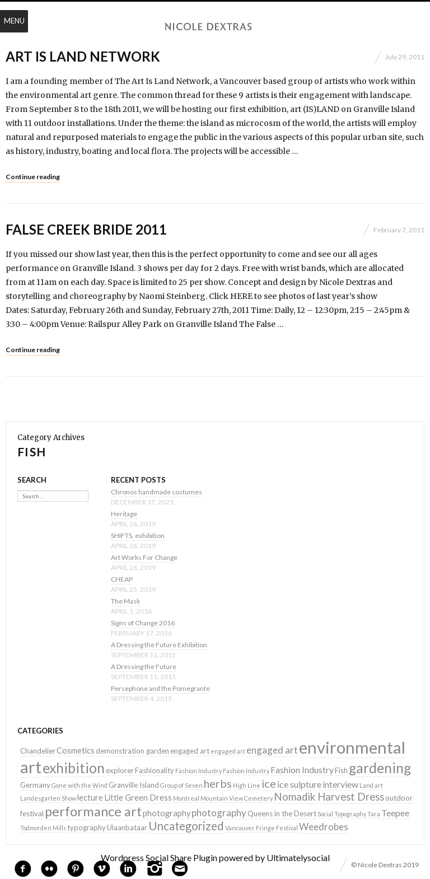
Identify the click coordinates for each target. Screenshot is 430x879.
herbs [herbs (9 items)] (218, 783)
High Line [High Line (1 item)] (246, 785)
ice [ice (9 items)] (268, 783)
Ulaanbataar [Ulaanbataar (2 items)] (127, 827)
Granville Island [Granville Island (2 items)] (134, 784)
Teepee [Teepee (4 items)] (395, 812)
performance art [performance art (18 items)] (93, 811)
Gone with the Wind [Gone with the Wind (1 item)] (80, 785)
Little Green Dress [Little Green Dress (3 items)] (138, 797)
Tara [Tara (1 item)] (373, 813)
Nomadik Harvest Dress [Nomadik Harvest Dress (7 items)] (329, 797)
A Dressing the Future (143, 666)
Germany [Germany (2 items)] (35, 784)
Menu (14, 20)
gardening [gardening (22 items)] (380, 768)
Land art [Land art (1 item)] (371, 785)
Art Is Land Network (83, 56)
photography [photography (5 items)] (218, 813)
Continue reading (33, 176)
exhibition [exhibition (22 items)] (74, 768)
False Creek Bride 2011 (86, 229)
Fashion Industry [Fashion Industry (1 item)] (198, 770)
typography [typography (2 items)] (86, 827)
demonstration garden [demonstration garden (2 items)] (132, 750)
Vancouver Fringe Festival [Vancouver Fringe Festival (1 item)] (261, 827)
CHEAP (122, 579)
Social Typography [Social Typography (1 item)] (341, 813)
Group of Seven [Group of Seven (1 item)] (181, 785)
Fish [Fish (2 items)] (341, 770)
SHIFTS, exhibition (138, 535)
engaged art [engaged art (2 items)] (189, 750)
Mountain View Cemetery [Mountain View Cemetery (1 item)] (236, 798)
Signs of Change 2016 (143, 623)
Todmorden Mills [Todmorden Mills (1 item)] (43, 827)
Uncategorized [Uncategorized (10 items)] (186, 826)
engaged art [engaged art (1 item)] (228, 751)
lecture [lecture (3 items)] (90, 797)
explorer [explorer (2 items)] (120, 770)
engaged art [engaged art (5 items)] (272, 750)
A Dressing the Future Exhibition (159, 644)
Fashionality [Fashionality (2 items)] (154, 770)
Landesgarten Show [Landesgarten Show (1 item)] (48, 798)
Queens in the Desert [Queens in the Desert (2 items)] (281, 813)
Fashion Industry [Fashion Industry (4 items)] (302, 769)
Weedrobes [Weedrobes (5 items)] (323, 827)
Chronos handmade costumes (156, 492)
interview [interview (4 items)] (340, 784)
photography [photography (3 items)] (166, 813)
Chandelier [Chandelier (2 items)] (37, 750)
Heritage (124, 513)
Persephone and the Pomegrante (160, 688)
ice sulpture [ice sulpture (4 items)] (299, 784)
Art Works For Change (144, 557)
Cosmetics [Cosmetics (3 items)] (76, 750)
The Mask (125, 601)
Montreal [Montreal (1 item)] (186, 798)
